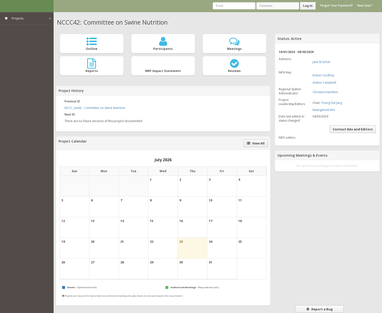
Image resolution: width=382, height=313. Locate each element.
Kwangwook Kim (324, 110)
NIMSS (27, 6)
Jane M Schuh (321, 62)
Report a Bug (319, 309)
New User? (364, 5)
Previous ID (72, 101)
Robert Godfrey (323, 75)
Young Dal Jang (331, 103)
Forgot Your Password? (336, 5)
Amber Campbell (324, 82)
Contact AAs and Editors (353, 129)
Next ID (70, 114)
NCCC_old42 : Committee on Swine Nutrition (95, 108)
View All (256, 143)
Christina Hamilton (325, 92)
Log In (308, 6)
